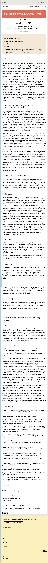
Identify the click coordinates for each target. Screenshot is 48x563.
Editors (5, 542)
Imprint (4, 559)
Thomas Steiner (16, 28)
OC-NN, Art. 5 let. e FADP (33, 318)
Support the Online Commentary (13, 522)
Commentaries (7, 527)
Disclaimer (5, 557)
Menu (42, 2)
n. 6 (13, 252)
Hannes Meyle (28, 26)
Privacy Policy (5, 558)
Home (4, 531)
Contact (5, 546)
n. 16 (36, 401)
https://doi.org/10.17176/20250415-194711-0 (13, 500)
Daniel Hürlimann (37, 28)
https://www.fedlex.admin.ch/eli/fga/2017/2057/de (27, 429)
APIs (4, 556)
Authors (5, 535)
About (4, 538)
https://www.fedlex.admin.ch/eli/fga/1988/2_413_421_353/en (25, 421)
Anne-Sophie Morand (26, 28)
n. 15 (29, 269)
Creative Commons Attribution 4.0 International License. (17, 510)
